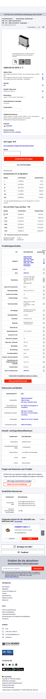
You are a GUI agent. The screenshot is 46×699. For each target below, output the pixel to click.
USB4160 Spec (25, 400)
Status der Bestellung (8, 612)
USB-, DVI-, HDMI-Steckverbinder (11, 21)
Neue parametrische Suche (18, 381)
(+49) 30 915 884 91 (9, 632)
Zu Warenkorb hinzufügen (24, 159)
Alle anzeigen (18, 521)
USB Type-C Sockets (27, 411)
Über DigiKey (5, 587)
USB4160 (26, 273)
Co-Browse (6, 637)
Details (30, 538)
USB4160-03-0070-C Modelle (12, 132)
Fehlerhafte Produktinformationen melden (23, 376)
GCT (4, 85)
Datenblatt (7, 126)
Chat (5, 629)
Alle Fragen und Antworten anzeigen (19, 481)
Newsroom (5, 600)
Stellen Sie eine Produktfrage (17, 484)
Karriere (4, 593)
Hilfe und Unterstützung (9, 610)
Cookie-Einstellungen (8, 687)
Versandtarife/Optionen (9, 614)
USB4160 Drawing (26, 424)
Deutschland (6, 676)
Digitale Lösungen (7, 598)
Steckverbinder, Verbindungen (24, 19)
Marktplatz (5, 589)
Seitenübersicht (6, 595)
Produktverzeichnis (7, 19)
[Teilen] (43, 27)
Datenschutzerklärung (11, 577)
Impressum (5, 618)
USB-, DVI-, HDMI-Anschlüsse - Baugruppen (14, 23)
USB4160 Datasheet (26, 398)
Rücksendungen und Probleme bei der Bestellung (16, 616)
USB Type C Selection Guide (29, 402)
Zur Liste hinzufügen (24, 165)
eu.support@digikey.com (11, 635)
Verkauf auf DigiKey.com (9, 591)
